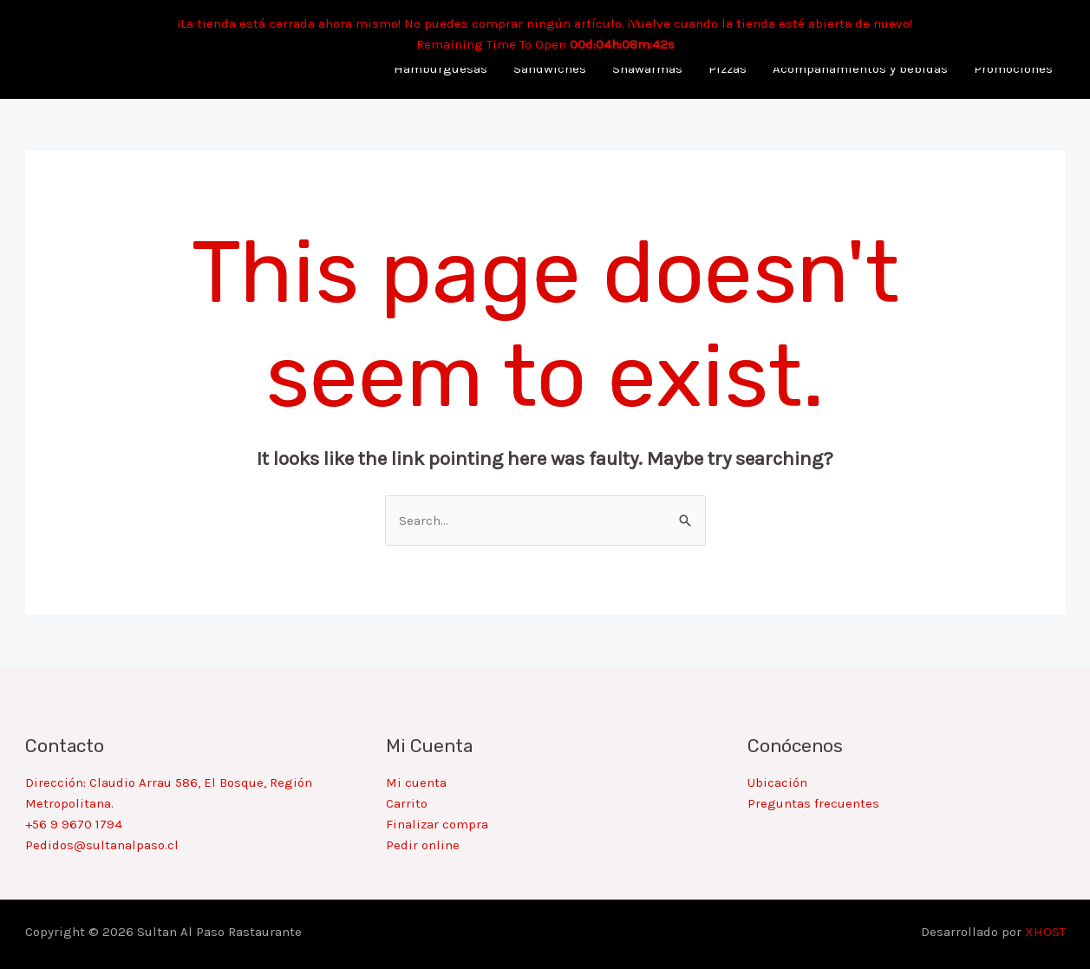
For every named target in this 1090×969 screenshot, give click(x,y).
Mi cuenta (416, 782)
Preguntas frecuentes (813, 803)
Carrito (407, 803)
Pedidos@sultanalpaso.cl (102, 845)
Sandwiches (549, 68)
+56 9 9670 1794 (73, 824)
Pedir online (423, 845)
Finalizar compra (437, 824)
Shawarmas (647, 68)
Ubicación (777, 782)
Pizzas (727, 68)
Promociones (1013, 68)
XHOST (1045, 932)
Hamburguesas (440, 68)
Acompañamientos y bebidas (860, 68)
